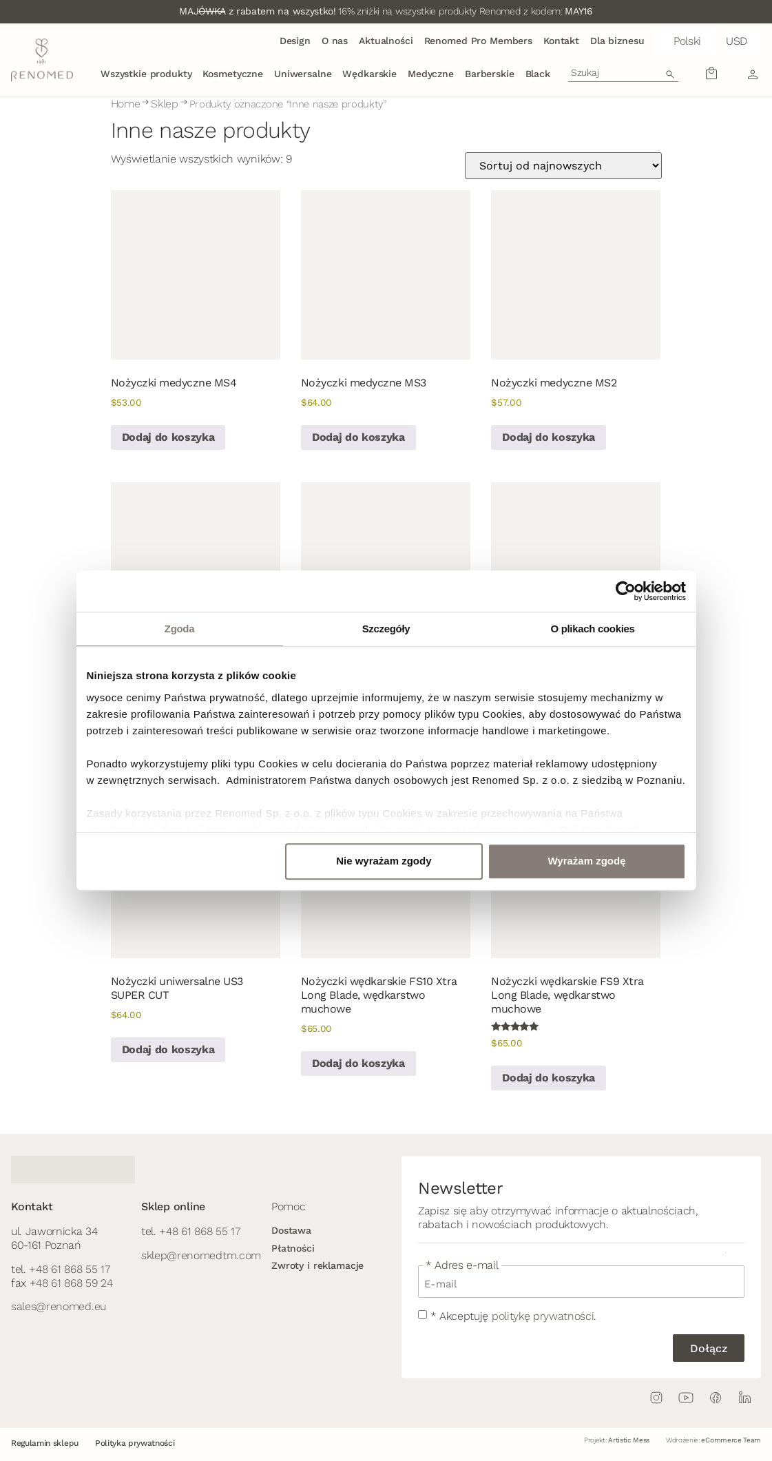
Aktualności (386, 40)
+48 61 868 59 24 (71, 1282)
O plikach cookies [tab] (592, 628)
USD (736, 41)
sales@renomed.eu (58, 1306)
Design (295, 40)
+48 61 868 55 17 (69, 1269)
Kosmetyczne (232, 73)
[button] (684, 41)
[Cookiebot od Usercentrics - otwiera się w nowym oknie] (625, 591)
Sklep (164, 103)
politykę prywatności (543, 1316)
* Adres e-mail (462, 1265)
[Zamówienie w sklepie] (563, 165)
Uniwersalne (302, 73)
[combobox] (623, 72)
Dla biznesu (617, 40)
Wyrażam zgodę (586, 861)
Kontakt (561, 40)
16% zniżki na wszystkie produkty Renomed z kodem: (386, 11)
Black (537, 73)
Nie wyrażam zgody (383, 861)
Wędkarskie (369, 73)
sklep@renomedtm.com (201, 1255)
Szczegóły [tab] (386, 628)
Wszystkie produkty (146, 73)
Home (125, 103)
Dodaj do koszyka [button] (168, 437)
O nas (335, 40)
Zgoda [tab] (179, 628)
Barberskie (489, 73)
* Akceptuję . (513, 1316)
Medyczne (431, 73)
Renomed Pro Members (478, 40)
